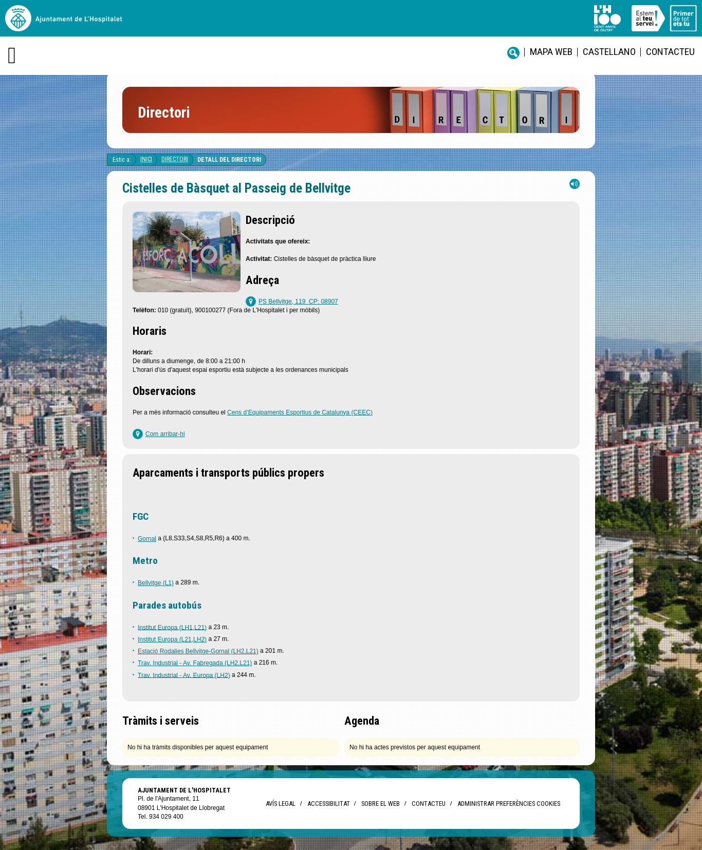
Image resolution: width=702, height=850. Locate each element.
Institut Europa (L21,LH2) (172, 639)
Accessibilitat (328, 803)
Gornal (147, 538)
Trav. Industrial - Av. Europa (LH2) (184, 674)
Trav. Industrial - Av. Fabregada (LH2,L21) (195, 663)
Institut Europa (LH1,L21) (172, 627)
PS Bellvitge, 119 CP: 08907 (298, 301)
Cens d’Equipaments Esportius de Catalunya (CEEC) (300, 412)
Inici (146, 159)
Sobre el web (380, 803)
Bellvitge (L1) (156, 583)
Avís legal (280, 803)
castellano (609, 52)
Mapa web (551, 52)
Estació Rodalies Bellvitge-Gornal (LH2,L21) (198, 651)
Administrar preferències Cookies (508, 803)
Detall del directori (229, 159)
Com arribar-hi (165, 434)
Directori (174, 159)
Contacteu (670, 52)
